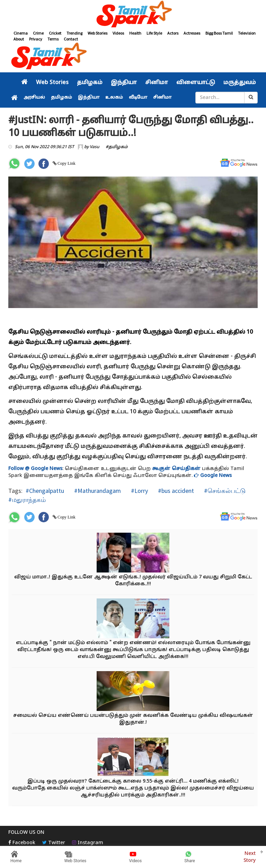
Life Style (154, 33)
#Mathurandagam (97, 491)
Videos (118, 33)
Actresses (192, 33)
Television (247, 33)
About (19, 39)
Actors (172, 33)
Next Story (249, 856)
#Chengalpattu (45, 491)
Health (135, 33)
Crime (38, 33)
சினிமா (156, 82)
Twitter (53, 843)
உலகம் (114, 97)
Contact (71, 39)
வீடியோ (138, 97)
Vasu (94, 147)
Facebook (21, 843)
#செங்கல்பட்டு (224, 491)
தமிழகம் (90, 82)
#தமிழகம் (117, 147)
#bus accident (175, 491)
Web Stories (97, 33)
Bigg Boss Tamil (219, 33)
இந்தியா (124, 82)
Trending (74, 33)
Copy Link (66, 163)
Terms (53, 39)
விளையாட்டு (195, 82)
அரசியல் (34, 97)
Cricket (55, 33)
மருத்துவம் (239, 82)
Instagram (87, 843)
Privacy (35, 39)
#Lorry (139, 491)
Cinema (21, 33)
